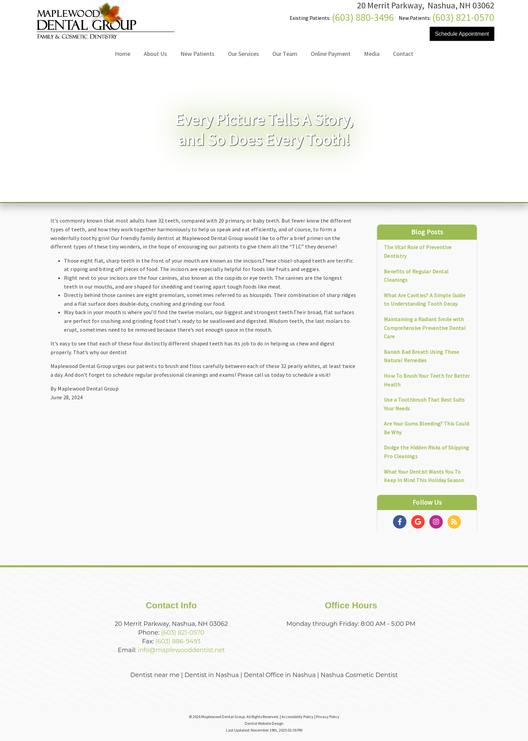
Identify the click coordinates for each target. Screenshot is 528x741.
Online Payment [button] (331, 54)
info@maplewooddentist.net (181, 650)
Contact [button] (403, 54)
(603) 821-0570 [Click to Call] (463, 17)
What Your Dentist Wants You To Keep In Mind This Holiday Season (424, 476)
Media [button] (372, 54)
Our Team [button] (284, 54)
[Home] (105, 38)
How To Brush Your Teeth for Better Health (427, 380)
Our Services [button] (243, 54)
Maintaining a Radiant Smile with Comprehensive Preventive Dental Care (425, 328)
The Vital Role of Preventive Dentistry (418, 251)
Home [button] (122, 54)
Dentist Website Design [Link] (264, 723)
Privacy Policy (327, 716)
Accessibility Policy (298, 716)
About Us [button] (155, 54)
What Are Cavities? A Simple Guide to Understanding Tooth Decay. (424, 299)
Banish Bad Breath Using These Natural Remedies (421, 356)
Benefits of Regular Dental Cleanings (416, 275)
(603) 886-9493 (177, 641)
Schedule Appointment (462, 34)
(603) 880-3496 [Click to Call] (363, 17)
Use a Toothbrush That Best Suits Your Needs (424, 404)
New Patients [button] (197, 54)
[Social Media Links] (399, 522)
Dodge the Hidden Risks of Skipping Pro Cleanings (426, 452)
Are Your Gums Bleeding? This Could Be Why (426, 428)
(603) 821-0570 (182, 632)
